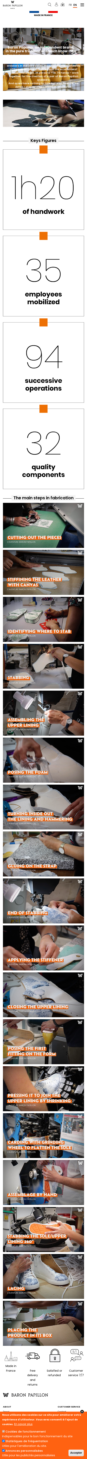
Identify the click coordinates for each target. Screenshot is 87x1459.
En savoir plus (23, 1424)
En (75, 5)
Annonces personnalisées (24, 1451)
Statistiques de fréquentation (27, 1441)
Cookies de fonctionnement (26, 1432)
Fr (70, 5)
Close (82, 1411)
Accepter (76, 1452)
